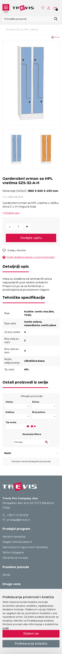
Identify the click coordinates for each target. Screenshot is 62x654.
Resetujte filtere (31, 434)
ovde (5, 628)
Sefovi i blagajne (13, 552)
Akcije (6, 574)
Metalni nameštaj (13, 536)
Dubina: (10, 412)
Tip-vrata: (11, 422)
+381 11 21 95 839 (15, 515)
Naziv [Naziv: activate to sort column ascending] (7, 453)
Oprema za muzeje (15, 557)
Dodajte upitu (31, 238)
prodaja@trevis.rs (16, 519)
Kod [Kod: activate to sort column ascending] (19, 453)
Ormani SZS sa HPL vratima (22, 29)
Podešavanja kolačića (31, 643)
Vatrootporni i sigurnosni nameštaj (25, 547)
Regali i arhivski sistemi (17, 541)
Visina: (9, 402)
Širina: (35, 402)
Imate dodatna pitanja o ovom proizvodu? (28, 257)
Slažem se (31, 633)
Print (57, 37)
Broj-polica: (38, 412)
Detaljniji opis (10, 212)
